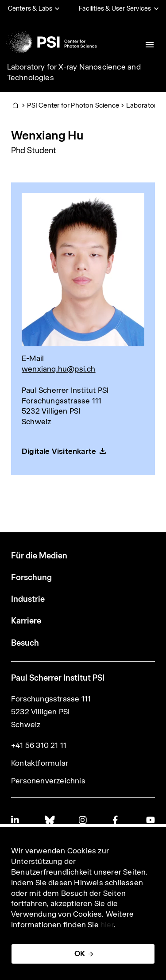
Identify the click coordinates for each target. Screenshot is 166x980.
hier (107, 924)
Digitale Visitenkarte (59, 451)
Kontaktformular (39, 763)
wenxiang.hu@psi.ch (59, 368)
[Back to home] (51, 42)
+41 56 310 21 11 (38, 745)
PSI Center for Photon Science (73, 105)
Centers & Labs (30, 8)
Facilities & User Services (115, 8)
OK (79, 953)
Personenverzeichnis (48, 780)
